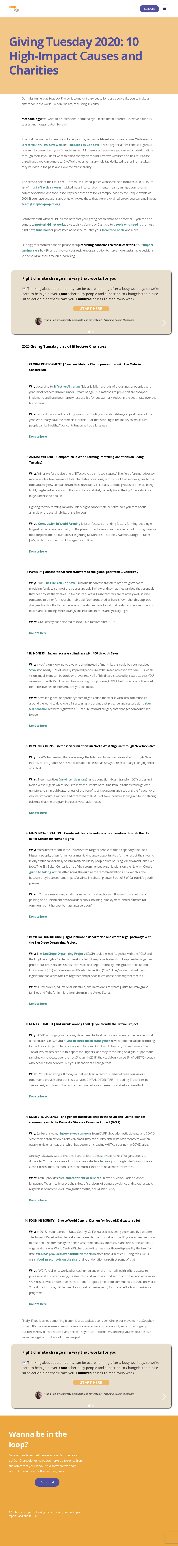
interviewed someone (75, 1133)
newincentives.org (73, 779)
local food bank (113, 230)
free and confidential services (79, 1178)
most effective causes (45, 187)
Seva (32, 670)
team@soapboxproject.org (41, 204)
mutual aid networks (50, 224)
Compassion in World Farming (59, 524)
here (103, 1161)
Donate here (38, 813)
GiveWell (55, 145)
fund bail (42, 230)
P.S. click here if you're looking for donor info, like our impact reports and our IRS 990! (45, 1514)
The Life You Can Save (84, 145)
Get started (47, 1482)
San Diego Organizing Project (63, 954)
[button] (165, 8)
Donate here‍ (38, 436)
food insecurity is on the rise (57, 1259)
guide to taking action (45, 872)
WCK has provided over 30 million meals (64, 1254)
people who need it (127, 224)
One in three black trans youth (88, 1041)
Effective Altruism (35, 145)
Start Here (91, 308)
